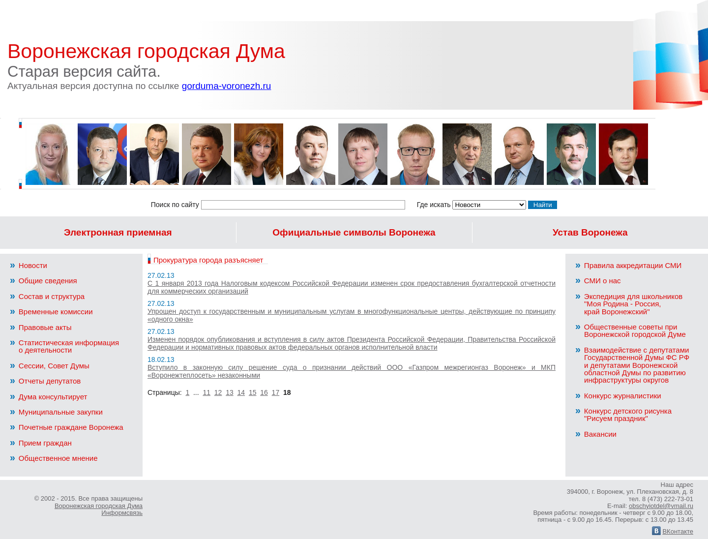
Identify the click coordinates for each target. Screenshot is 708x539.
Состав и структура (47, 296)
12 (218, 392)
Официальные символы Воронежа (353, 232)
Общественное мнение (54, 458)
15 (253, 392)
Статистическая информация (74, 346)
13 (230, 392)
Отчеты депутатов (45, 381)
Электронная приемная (118, 232)
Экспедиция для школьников (639, 303)
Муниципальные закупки (56, 412)
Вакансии (596, 434)
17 (276, 392)
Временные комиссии (51, 311)
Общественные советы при (639, 330)
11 (206, 392)
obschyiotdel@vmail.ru (661, 505)
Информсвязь (122, 512)
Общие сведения (43, 280)
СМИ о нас (598, 280)
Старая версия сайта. (139, 77)
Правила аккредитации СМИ (628, 265)
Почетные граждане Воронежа (66, 427)
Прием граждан (41, 443)
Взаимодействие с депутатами (639, 365)
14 (241, 392)
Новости (28, 265)
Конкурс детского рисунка (639, 414)
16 (264, 392)
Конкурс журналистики (618, 395)
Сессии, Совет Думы (49, 365)
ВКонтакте (672, 531)
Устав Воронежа (590, 232)
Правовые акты (40, 327)
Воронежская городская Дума (146, 51)
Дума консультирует (48, 396)
